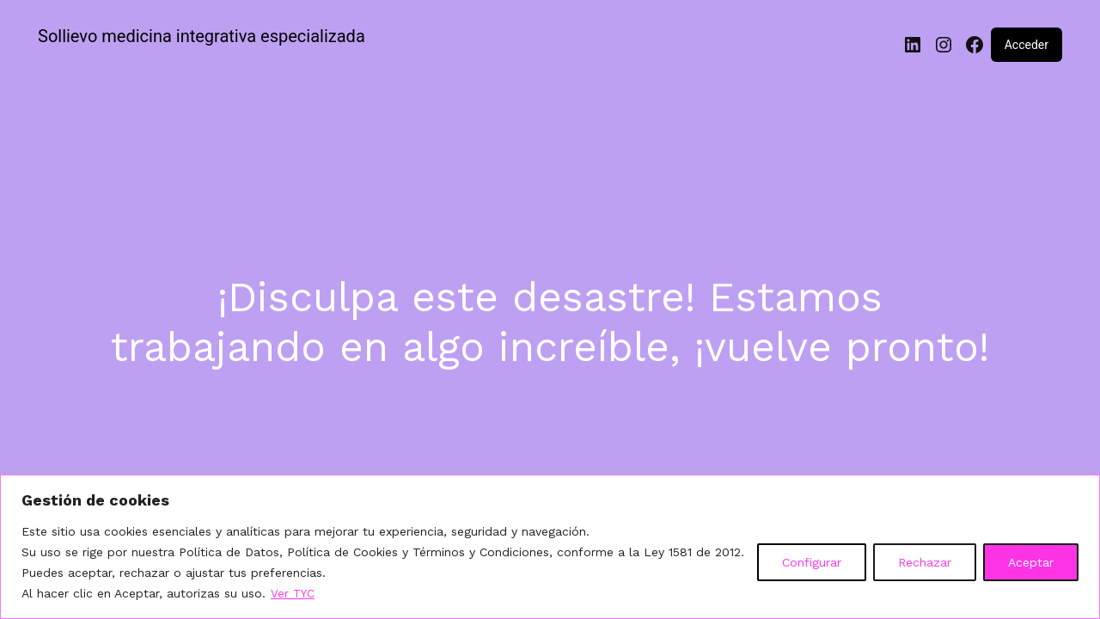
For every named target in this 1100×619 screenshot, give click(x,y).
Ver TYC (293, 594)
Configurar (811, 563)
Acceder (1026, 45)
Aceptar (1031, 563)
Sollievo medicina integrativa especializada (201, 36)
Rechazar (924, 563)
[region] (550, 547)
